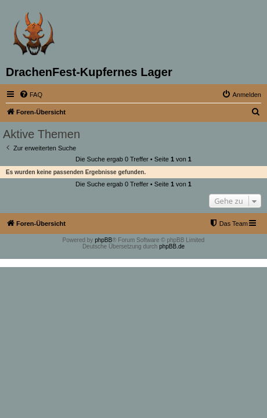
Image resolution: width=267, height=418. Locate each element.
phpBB (103, 240)
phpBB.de (172, 246)
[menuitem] (30, 95)
